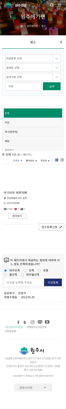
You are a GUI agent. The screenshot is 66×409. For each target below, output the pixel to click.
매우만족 (12, 270)
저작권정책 (10, 331)
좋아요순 (30, 160)
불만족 (10, 274)
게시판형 (57, 160)
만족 (29, 270)
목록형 (62, 160)
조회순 (16, 160)
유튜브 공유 (47, 321)
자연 (7, 122)
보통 (43, 270)
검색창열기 (52, 5)
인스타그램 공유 (32, 321)
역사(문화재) (11, 131)
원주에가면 (32, 26)
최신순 (44, 160)
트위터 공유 (25, 321)
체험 (7, 141)
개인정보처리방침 (14, 327)
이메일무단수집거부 (36, 327)
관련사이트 (26, 387)
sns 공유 (61, 42)
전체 (7, 113)
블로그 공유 (39, 321)
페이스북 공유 (18, 321)
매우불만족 (30, 274)
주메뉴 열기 (59, 5)
